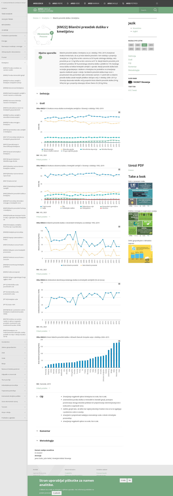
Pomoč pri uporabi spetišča (73, 475)
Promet (4, 57)
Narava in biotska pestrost (10, 369)
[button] (157, 3)
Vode (3, 358)
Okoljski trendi (7, 19)
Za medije (5, 30)
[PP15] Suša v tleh (9, 305)
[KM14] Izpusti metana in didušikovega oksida (11, 160)
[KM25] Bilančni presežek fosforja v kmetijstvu (14, 209)
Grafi (130, 59)
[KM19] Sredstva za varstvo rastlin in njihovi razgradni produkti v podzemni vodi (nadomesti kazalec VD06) (12, 322)
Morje (4, 364)
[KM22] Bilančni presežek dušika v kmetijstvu (14, 195)
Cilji (129, 63)
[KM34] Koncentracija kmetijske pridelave (13, 266)
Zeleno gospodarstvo (9, 347)
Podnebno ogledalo (8, 418)
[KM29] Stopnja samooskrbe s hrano (13, 238)
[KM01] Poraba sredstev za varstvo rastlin (12, 69)
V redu (123, 481)
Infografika (6, 25)
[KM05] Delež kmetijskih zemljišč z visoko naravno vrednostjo (14, 94)
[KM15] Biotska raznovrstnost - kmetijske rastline (13, 167)
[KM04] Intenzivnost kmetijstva (13, 88)
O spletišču (68, 473)
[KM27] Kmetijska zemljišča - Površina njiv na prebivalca (12, 226)
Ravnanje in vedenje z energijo (12, 46)
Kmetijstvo (5, 63)
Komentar (132, 66)
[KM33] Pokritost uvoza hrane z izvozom (13, 258)
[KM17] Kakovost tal (9, 181)
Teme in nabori (7, 14)
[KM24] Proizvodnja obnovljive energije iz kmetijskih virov (13, 202)
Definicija (132, 56)
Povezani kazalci (102, 473)
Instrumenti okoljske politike (11, 396)
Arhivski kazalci (101, 475)
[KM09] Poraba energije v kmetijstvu (11, 123)
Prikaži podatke (41, 160)
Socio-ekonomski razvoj (10, 401)
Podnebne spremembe (9, 36)
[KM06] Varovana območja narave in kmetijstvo (12, 102)
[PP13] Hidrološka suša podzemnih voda (11, 293)
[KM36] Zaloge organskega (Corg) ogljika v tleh (14, 278)
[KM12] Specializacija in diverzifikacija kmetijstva (11, 145)
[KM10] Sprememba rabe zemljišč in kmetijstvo (14, 131)
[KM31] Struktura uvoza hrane (13, 245)
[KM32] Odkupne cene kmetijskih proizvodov (14, 251)
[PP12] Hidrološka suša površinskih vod (11, 286)
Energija (4, 41)
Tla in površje (6, 380)
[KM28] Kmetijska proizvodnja (13, 232)
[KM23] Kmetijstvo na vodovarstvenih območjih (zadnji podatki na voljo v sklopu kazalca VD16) (14, 333)
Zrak (3, 353)
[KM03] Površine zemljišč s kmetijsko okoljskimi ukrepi (12, 82)
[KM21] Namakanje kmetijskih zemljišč (13, 187)
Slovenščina (137, 28)
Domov (4, 8)
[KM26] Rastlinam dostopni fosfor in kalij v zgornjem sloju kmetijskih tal (14, 217)
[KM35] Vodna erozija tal (11, 272)
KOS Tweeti (132, 90)
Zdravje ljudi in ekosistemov (11, 52)
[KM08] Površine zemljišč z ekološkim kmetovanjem (12, 116)
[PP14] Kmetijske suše (10, 299)
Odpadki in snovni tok (9, 374)
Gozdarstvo (6, 342)
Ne (130, 481)
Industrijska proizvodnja (10, 385)
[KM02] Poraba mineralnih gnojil (13, 75)
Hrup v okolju (6, 412)
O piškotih (56, 493)
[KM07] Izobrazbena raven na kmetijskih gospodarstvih (13, 109)
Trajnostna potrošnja (9, 391)
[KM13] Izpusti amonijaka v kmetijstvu (12, 153)
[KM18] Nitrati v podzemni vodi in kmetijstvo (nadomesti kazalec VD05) (14, 312)
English (135, 31)
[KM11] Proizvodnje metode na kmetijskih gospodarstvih (13, 138)
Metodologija (133, 70)
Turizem (4, 407)
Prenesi (131, 170)
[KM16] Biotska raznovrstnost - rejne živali (13, 175)
